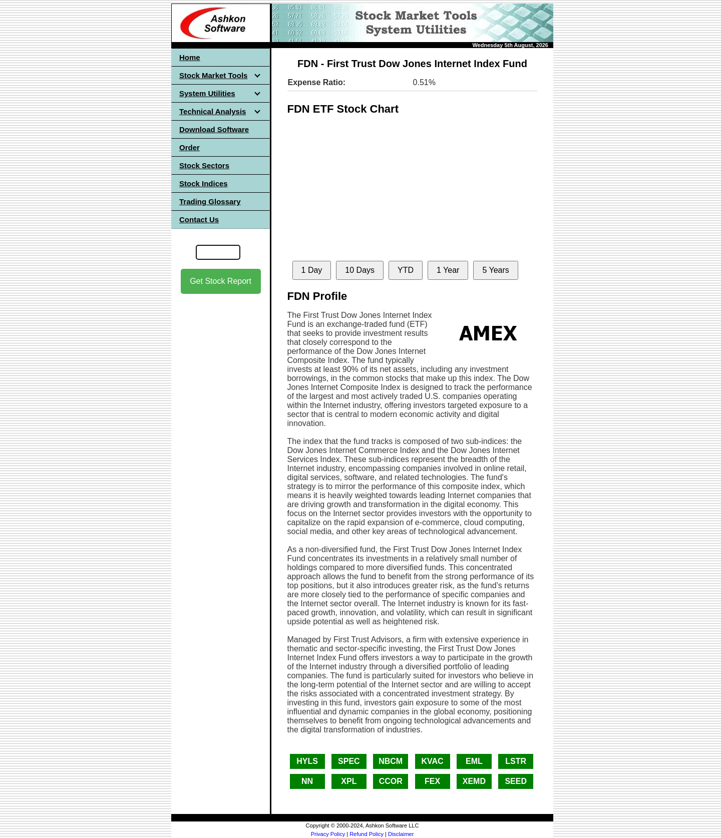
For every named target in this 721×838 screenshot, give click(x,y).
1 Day (311, 270)
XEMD (474, 781)
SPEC (349, 761)
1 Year (448, 270)
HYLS (307, 761)
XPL (348, 781)
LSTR (515, 761)
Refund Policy (366, 834)
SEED (516, 781)
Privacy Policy (328, 834)
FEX (432, 781)
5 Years (495, 270)
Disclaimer (401, 834)
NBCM (391, 761)
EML (474, 761)
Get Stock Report (220, 281)
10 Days (360, 270)
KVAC (432, 761)
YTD (406, 270)
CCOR (391, 781)
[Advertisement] (221, 451)
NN (307, 781)
